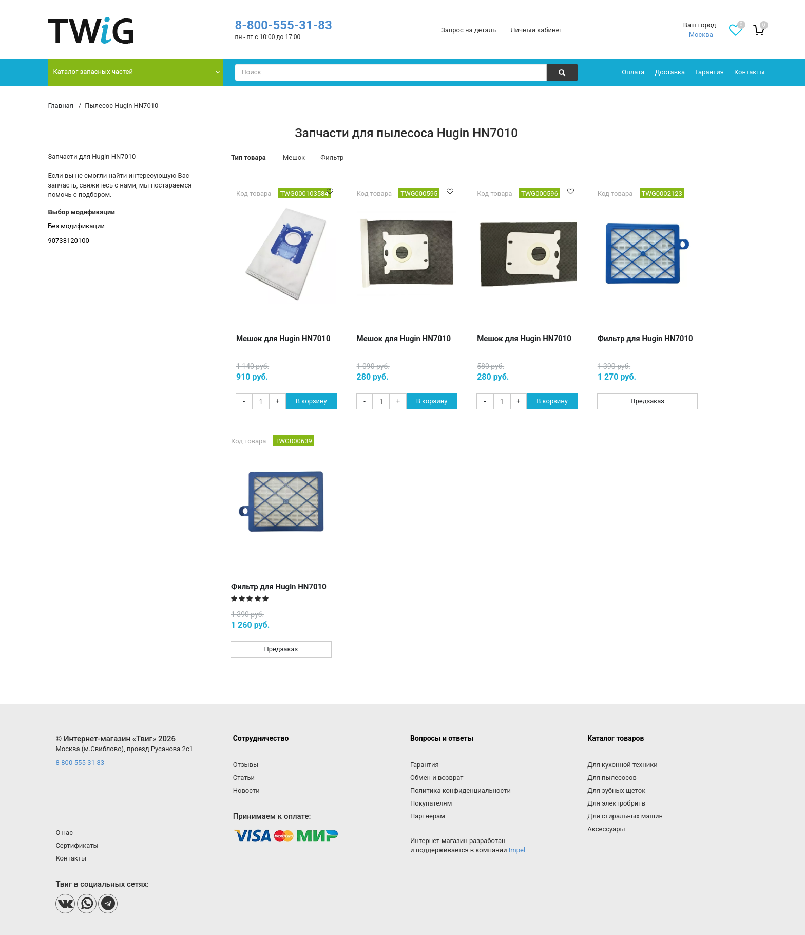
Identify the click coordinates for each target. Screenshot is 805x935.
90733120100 (68, 241)
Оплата (633, 72)
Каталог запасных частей (93, 72)
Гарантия (709, 72)
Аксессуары (606, 829)
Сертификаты (76, 845)
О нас (64, 832)
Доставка (670, 72)
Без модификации (76, 226)
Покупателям (431, 803)
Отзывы (245, 765)
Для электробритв (616, 803)
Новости (246, 790)
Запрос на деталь (468, 30)
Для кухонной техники (622, 765)
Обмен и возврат (436, 777)
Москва (701, 35)
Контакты (749, 72)
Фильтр (331, 157)
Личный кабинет (536, 30)
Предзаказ (647, 401)
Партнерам (427, 816)
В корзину (311, 401)
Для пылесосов (612, 777)
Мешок (294, 157)
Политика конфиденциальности (460, 790)
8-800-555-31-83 (283, 25)
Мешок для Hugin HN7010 (283, 338)
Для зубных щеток (616, 790)
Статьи (244, 777)
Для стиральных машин (625, 816)
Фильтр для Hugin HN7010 (645, 338)
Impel (517, 850)
